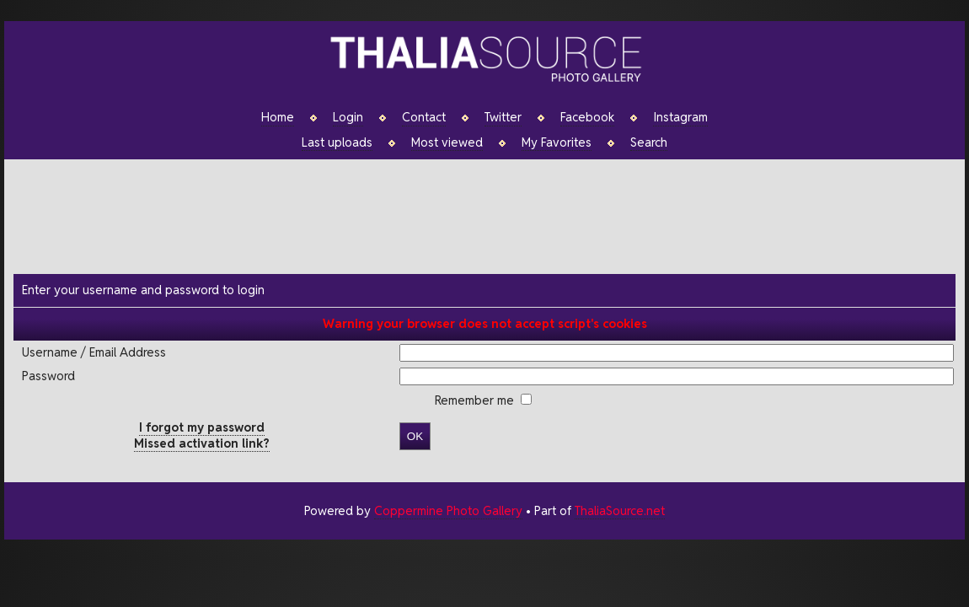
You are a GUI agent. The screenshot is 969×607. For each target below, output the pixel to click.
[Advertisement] (493, 214)
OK (415, 436)
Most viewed (447, 142)
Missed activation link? (202, 443)
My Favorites (557, 142)
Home (277, 117)
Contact (424, 117)
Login (348, 117)
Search (648, 142)
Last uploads (337, 142)
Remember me (476, 400)
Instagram (680, 117)
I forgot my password (202, 427)
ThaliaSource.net (620, 510)
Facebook (587, 117)
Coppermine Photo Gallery (448, 510)
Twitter (503, 117)
